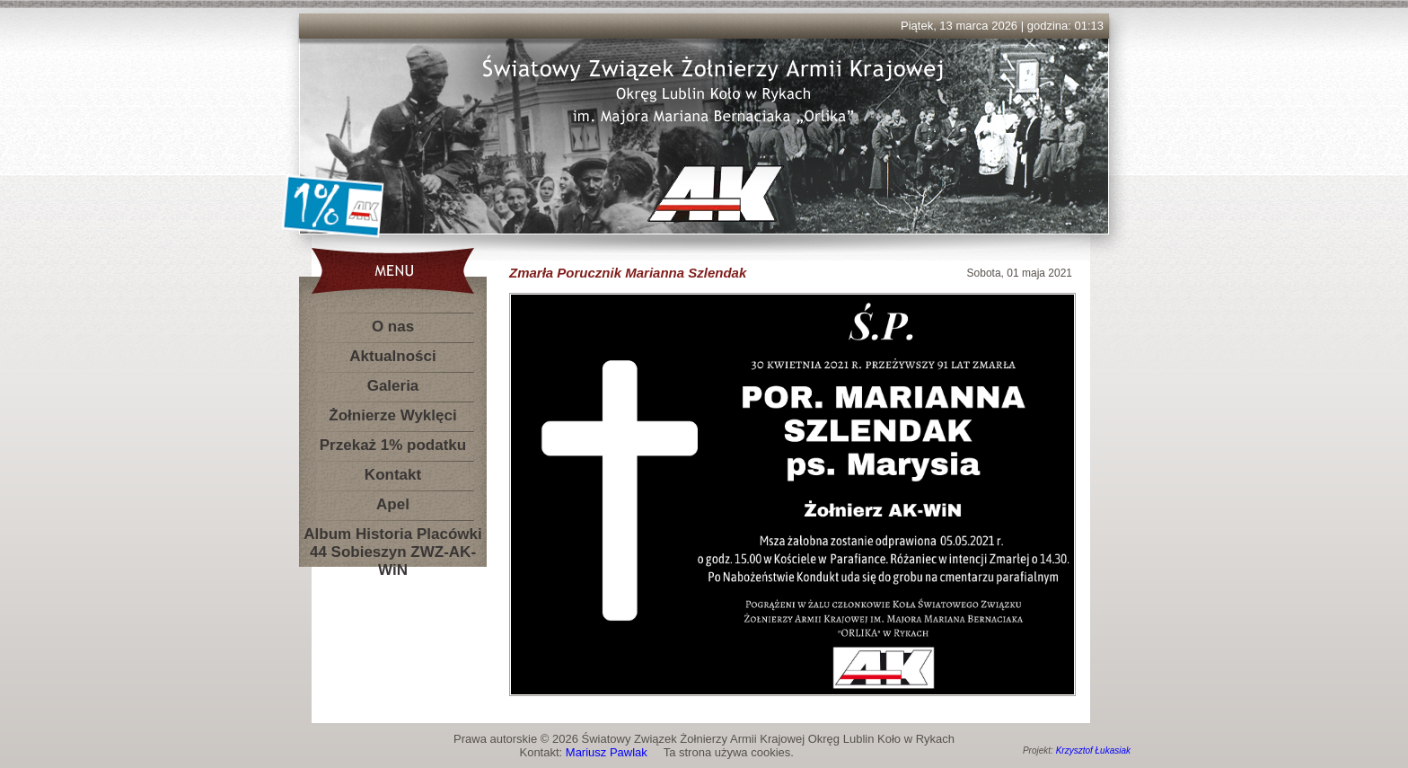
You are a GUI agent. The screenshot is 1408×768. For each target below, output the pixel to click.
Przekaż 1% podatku (393, 445)
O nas (393, 326)
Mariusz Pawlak (606, 752)
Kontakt (393, 474)
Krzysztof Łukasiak (1093, 750)
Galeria (393, 385)
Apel (392, 504)
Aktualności (392, 356)
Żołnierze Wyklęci (392, 415)
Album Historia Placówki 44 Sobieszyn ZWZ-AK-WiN (392, 537)
